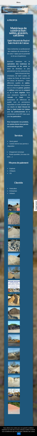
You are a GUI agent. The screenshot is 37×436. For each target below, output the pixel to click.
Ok (19, 433)
